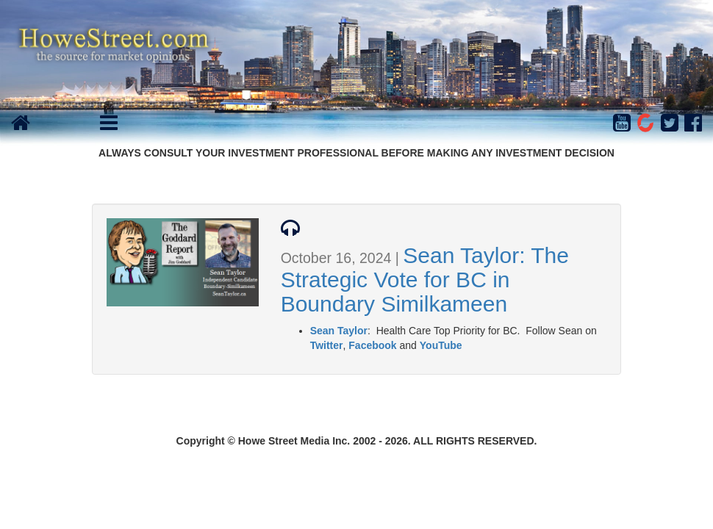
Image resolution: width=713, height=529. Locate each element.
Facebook (372, 345)
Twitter (326, 345)
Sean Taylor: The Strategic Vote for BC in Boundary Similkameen (425, 279)
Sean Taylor (339, 331)
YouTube (441, 345)
